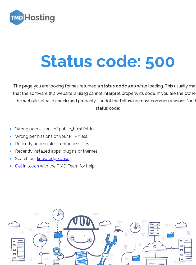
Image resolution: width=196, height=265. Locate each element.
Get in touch (27, 166)
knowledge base (53, 158)
